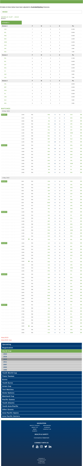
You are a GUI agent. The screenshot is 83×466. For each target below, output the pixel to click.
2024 (5, 354)
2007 (5, 364)
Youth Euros (7, 383)
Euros (4, 379)
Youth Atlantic (8, 403)
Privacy (39, 462)
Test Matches (8, 389)
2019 (5, 356)
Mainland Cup (8, 396)
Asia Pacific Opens (10, 413)
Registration (7, 348)
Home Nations (8, 393)
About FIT (34, 427)
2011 (5, 362)
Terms (43, 462)
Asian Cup (6, 386)
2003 (5, 367)
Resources (47, 425)
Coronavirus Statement (41, 438)
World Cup (6, 351)
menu (80, 2)
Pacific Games (8, 399)
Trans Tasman (8, 376)
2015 (5, 359)
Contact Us (47, 429)
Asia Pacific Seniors (11, 416)
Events (34, 431)
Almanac (47, 427)
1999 (5, 370)
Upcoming (6, 344)
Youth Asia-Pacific (10, 406)
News (35, 429)
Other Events (8, 409)
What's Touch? (35, 425)
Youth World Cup (9, 373)
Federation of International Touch (41, 454)
